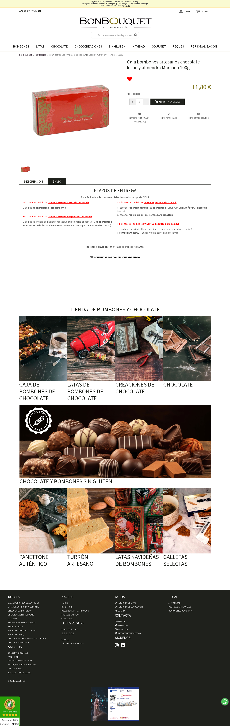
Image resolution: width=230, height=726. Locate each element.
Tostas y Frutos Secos (19, 673)
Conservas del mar (18, 653)
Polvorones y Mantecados (75, 611)
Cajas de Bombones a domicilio (23, 603)
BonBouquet (25, 55)
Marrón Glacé (15, 627)
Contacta (120, 621)
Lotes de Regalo (69, 629)
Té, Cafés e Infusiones (72, 643)
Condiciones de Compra (180, 611)
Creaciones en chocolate (21, 615)
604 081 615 (27, 11)
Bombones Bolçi (16, 635)
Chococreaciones (88, 46)
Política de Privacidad (180, 607)
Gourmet (159, 46)
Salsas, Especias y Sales (20, 661)
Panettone (66, 607)
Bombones (21, 46)
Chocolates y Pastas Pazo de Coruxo (27, 638)
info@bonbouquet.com (128, 633)
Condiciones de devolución (129, 607)
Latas (40, 46)
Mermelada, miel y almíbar (22, 623)
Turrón (65, 603)
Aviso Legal (174, 603)
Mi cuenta (120, 611)
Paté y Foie (13, 657)
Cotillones (67, 619)
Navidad (138, 46)
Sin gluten (117, 46)
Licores (65, 640)
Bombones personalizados (22, 631)
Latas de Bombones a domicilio (23, 607)
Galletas (12, 619)
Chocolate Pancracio (19, 642)
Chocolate (59, 46)
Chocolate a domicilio (19, 611)
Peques (178, 46)
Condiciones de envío (125, 603)
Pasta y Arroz (15, 669)
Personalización (204, 46)
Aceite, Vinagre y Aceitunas (22, 665)
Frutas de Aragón (70, 615)
